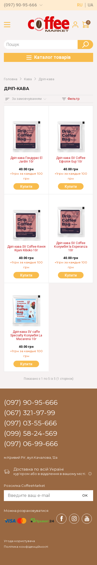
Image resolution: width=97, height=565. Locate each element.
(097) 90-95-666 (20, 5)
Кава (28, 79)
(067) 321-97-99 (29, 413)
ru (80, 5)
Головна (10, 79)
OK (85, 495)
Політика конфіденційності (26, 546)
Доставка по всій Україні (38, 469)
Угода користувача (19, 541)
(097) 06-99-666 (31, 444)
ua (90, 5)
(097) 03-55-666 (30, 423)
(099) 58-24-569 (30, 434)
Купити (26, 186)
